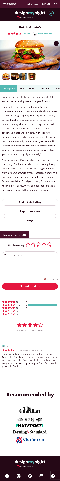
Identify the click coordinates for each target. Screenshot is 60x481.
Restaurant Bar (45, 33)
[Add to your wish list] (56, 43)
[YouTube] (41, 476)
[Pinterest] (30, 476)
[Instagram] (19, 476)
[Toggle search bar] (51, 13)
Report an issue (30, 211)
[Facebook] (7, 476)
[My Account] (56, 3)
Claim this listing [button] (30, 202)
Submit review (30, 286)
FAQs (30, 220)
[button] (19, 33)
